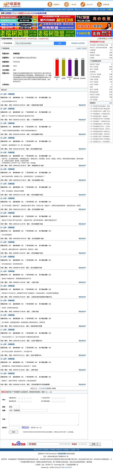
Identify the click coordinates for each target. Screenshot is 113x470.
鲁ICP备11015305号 (65, 467)
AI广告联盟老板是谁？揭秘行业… (100, 131)
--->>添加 (108, 9)
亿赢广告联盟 (94, 79)
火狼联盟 (92, 50)
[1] (34, 388)
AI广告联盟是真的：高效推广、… (100, 116)
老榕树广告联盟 (95, 55)
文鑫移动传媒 (94, 97)
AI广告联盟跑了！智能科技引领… (100, 121)
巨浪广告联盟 (94, 84)
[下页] (40, 388)
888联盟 (92, 52)
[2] (36, 388)
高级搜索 (74, 43)
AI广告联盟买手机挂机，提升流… (100, 129)
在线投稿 (46, 449)
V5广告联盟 (93, 99)
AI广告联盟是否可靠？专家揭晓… (100, 119)
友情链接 (66, 449)
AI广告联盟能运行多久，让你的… (100, 126)
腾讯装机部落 (94, 92)
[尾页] (44, 388)
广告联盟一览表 (74, 449)
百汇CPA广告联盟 (95, 74)
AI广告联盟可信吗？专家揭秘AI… (100, 136)
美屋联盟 (92, 72)
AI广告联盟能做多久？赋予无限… (100, 124)
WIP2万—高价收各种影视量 (98, 47)
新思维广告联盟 (95, 64)
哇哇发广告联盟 (95, 94)
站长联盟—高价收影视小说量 (99, 45)
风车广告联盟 (94, 67)
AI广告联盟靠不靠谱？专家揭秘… (100, 139)
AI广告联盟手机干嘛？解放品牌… (100, 109)
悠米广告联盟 (94, 89)
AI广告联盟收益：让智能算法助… (100, 114)
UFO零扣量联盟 (95, 77)
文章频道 (52, 449)
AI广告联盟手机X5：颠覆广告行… (100, 111)
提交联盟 (81, 43)
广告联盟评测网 (6, 9)
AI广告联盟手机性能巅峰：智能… (100, 106)
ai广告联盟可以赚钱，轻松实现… (100, 134)
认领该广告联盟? (81, 48)
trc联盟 (92, 57)
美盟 (91, 87)
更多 (110, 103)
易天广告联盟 (94, 69)
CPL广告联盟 (94, 82)
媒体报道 (59, 449)
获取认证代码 (38, 449)
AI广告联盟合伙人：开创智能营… (100, 141)
